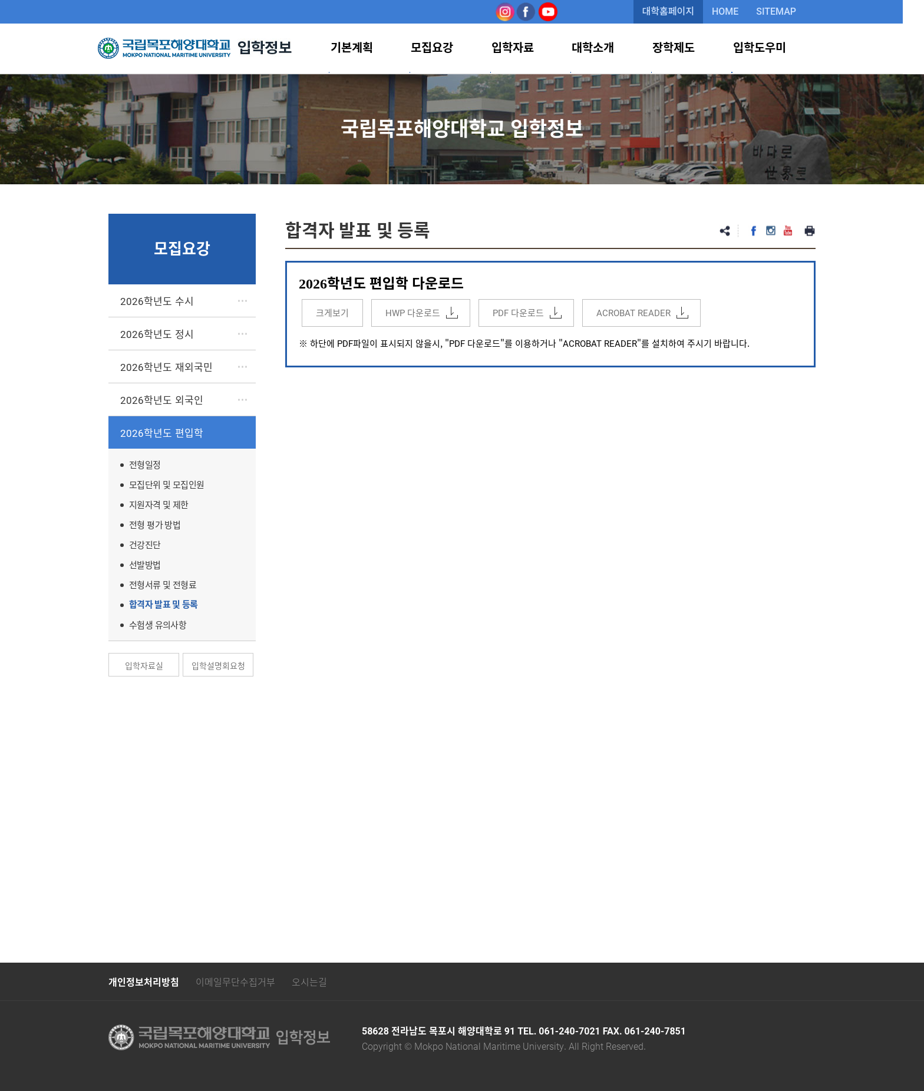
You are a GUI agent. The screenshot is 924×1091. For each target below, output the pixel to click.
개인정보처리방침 (143, 982)
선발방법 (145, 564)
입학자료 (533, 48)
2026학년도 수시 (157, 300)
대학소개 (610, 48)
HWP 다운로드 (412, 312)
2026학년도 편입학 (161, 432)
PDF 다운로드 (518, 312)
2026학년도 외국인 (161, 399)
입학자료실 (144, 665)
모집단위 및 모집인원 (166, 484)
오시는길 (309, 981)
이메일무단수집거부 (235, 981)
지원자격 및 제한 (159, 504)
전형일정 (145, 464)
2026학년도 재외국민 (166, 366)
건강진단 (145, 544)
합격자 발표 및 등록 (163, 604)
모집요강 (455, 48)
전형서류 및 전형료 (162, 584)
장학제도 (688, 48)
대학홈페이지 (679, 11)
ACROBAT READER (633, 312)
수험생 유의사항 (157, 624)
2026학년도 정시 (157, 333)
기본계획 (377, 48)
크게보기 (332, 312)
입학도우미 (771, 48)
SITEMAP (787, 11)
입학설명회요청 (218, 665)
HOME (735, 11)
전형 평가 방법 (154, 524)
